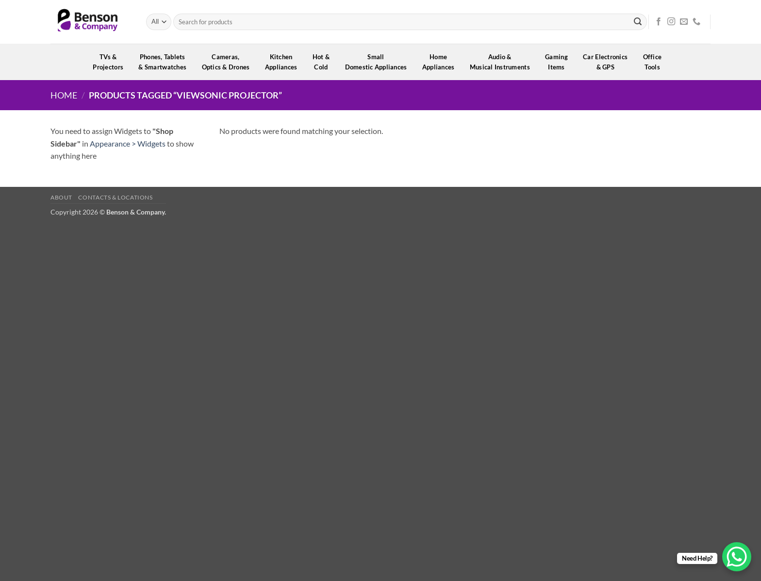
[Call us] (696, 21)
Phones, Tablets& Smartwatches (165, 62)
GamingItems (559, 62)
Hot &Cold (324, 62)
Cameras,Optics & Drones (229, 62)
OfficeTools (655, 62)
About (61, 197)
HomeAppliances (441, 62)
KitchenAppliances (284, 62)
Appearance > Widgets (127, 143)
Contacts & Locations (115, 197)
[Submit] (637, 22)
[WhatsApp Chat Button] (736, 556)
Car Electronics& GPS (608, 62)
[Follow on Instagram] (671, 21)
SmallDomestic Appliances (379, 62)
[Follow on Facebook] (658, 21)
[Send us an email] (684, 21)
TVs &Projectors (111, 62)
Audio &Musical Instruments (503, 62)
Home (63, 95)
